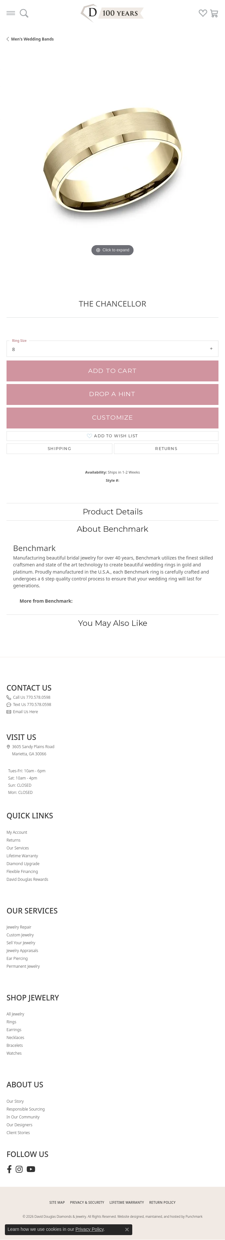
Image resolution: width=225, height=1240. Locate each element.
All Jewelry (15, 1014)
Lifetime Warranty (22, 856)
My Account (17, 832)
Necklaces (15, 1037)
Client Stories (18, 1132)
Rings (11, 1022)
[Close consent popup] (127, 1230)
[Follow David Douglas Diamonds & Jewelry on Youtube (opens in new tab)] (31, 1169)
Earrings (14, 1029)
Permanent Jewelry (23, 966)
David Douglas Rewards (27, 879)
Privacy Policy (89, 1229)
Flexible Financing (22, 871)
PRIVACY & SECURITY (87, 1202)
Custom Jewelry (20, 935)
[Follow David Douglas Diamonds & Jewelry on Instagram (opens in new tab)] (19, 1169)
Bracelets (15, 1045)
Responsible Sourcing (26, 1109)
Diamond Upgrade (23, 863)
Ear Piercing (17, 958)
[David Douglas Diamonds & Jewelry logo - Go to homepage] (112, 13)
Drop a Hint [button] (112, 394)
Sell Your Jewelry (21, 943)
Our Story (15, 1101)
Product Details (113, 511)
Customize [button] (112, 417)
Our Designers (19, 1125)
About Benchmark (112, 529)
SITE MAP (57, 1202)
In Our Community (23, 1117)
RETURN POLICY (162, 1202)
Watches (14, 1053)
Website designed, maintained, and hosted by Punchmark (160, 1216)
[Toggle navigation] (10, 13)
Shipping (59, 448)
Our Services (18, 848)
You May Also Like (112, 623)
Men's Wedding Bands (32, 39)
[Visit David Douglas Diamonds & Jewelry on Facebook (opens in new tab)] (9, 1169)
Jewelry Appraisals (22, 950)
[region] (112, 168)
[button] (24, 13)
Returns (166, 448)
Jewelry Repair (19, 927)
